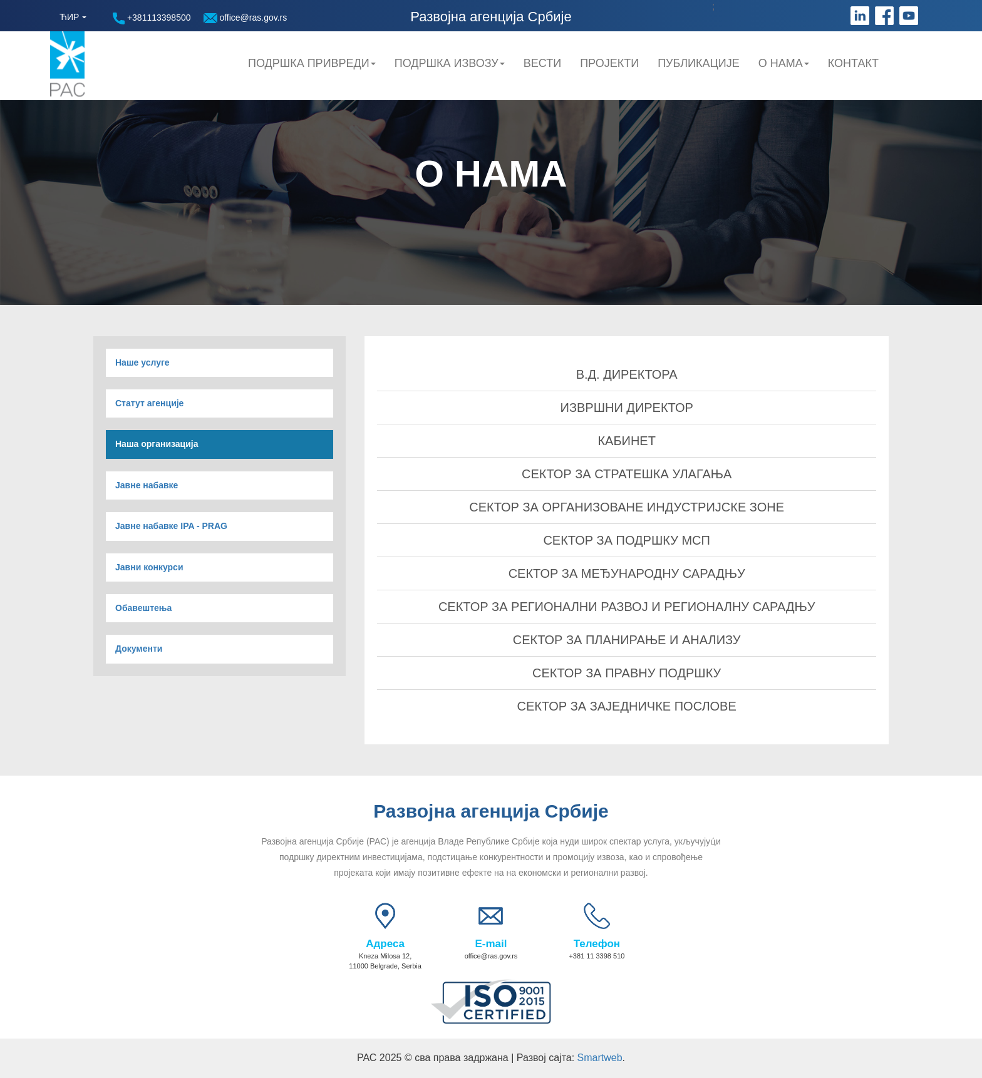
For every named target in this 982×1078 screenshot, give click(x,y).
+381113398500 (152, 18)
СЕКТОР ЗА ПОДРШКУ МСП (626, 540)
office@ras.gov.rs (245, 18)
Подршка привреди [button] (312, 63)
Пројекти (609, 63)
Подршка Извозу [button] (450, 63)
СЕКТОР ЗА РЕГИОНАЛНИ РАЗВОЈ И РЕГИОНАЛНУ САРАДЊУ (626, 606)
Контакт (853, 63)
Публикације (699, 63)
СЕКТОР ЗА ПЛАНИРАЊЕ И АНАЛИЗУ (627, 640)
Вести (542, 63)
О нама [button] (783, 63)
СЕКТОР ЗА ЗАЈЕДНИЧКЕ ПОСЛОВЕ (626, 706)
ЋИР (69, 17)
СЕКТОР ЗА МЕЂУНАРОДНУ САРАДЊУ (627, 573)
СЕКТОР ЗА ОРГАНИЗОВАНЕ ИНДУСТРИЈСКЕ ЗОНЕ (626, 507)
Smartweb (600, 1057)
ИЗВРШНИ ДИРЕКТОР (627, 407)
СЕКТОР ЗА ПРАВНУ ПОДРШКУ (626, 673)
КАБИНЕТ (626, 441)
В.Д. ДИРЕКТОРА (627, 374)
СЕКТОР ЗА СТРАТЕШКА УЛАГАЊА (626, 474)
